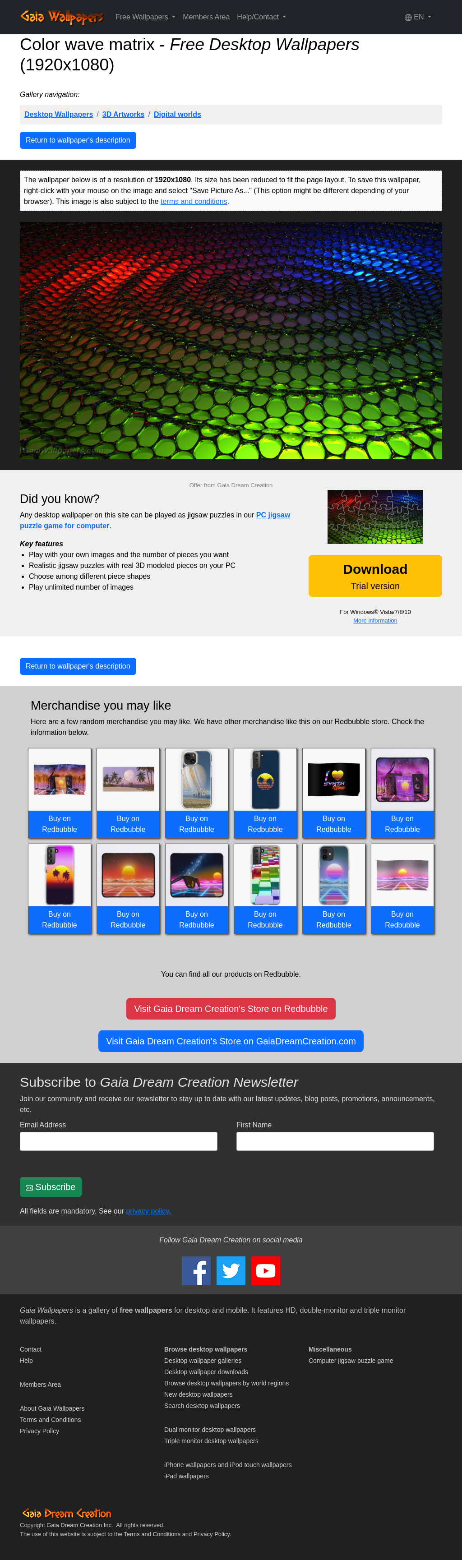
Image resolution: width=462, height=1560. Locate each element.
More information (375, 620)
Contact (31, 1349)
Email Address (43, 1125)
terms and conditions (194, 201)
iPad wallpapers (186, 1476)
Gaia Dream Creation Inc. (79, 1525)
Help (26, 1360)
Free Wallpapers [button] (143, 17)
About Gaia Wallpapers (52, 1408)
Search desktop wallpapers (202, 1405)
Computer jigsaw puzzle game (351, 1360)
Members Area (206, 17)
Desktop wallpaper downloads (206, 1371)
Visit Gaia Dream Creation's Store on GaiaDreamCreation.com (231, 1041)
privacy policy (147, 1211)
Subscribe (51, 1187)
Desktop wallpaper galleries (202, 1360)
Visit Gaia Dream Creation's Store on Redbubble (231, 1009)
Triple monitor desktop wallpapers (211, 1441)
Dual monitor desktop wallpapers (210, 1429)
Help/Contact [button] (259, 17)
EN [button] (415, 17)
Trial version (375, 576)
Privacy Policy (39, 1431)
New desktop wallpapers (198, 1394)
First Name (254, 1125)
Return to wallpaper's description (78, 140)
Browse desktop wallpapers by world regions (226, 1383)
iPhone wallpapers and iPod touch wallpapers (228, 1464)
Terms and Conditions (50, 1419)
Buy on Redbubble (59, 824)
